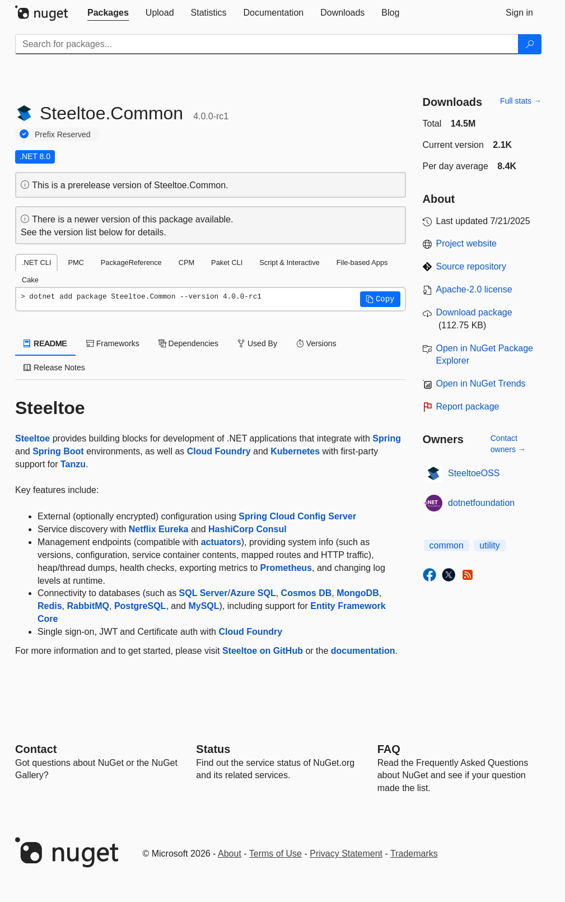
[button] (380, 299)
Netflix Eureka (159, 529)
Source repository (471, 266)
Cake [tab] (30, 280)
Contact (36, 749)
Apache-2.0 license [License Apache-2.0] (474, 289)
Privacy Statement (346, 853)
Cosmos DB (306, 593)
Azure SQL (253, 593)
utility (489, 545)
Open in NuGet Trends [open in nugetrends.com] (481, 383)
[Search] (529, 44)
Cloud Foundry (219, 451)
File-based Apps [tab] (362, 262)
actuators (221, 542)
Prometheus (286, 568)
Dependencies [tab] (188, 343)
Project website (466, 243)
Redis (50, 606)
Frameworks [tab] (112, 343)
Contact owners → (508, 444)
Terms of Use (275, 853)
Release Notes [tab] (54, 367)
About (229, 853)
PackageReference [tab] (131, 262)
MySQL (203, 606)
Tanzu (73, 464)
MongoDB (358, 593)
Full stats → (520, 100)
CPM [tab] (186, 262)
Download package (474, 312)
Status (213, 749)
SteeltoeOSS (474, 473)
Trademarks (414, 853)
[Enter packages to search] (267, 44)
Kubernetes (295, 451)
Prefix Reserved (63, 134)
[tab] (108, 13)
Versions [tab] (316, 343)
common (446, 545)
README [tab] (45, 343)
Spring (386, 438)
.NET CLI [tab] (36, 262)
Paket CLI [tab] (226, 262)
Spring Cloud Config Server (297, 516)
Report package (467, 406)
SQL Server (203, 593)
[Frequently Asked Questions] (388, 749)
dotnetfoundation (481, 503)
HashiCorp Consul (247, 529)
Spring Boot (58, 451)
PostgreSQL (140, 606)
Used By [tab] (257, 343)
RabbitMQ (88, 606)
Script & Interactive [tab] (289, 262)
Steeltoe (32, 438)
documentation (363, 650)
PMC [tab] (75, 262)
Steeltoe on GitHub (262, 650)
